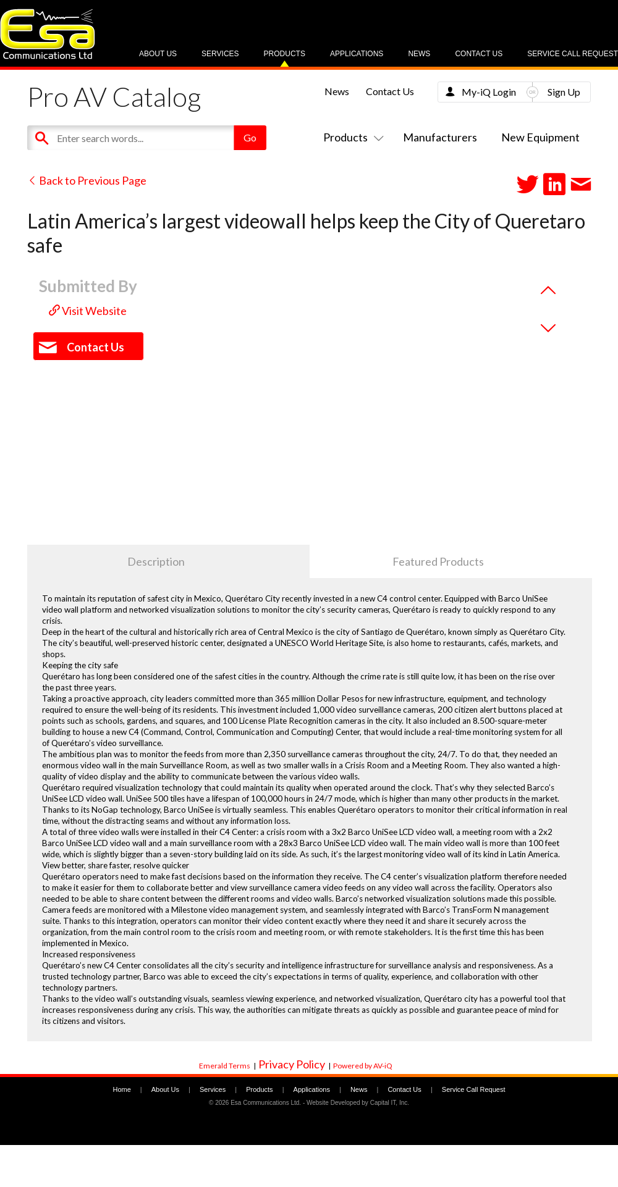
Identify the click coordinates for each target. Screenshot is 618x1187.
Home (121, 1089)
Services (220, 53)
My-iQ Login (489, 92)
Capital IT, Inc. (389, 1102)
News (419, 53)
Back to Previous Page (86, 180)
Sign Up (564, 92)
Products (284, 53)
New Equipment (540, 137)
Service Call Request (572, 53)
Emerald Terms (224, 1065)
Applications (356, 53)
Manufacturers (440, 137)
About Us (158, 53)
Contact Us (478, 53)
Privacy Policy (291, 1064)
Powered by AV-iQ (362, 1065)
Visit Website (88, 310)
